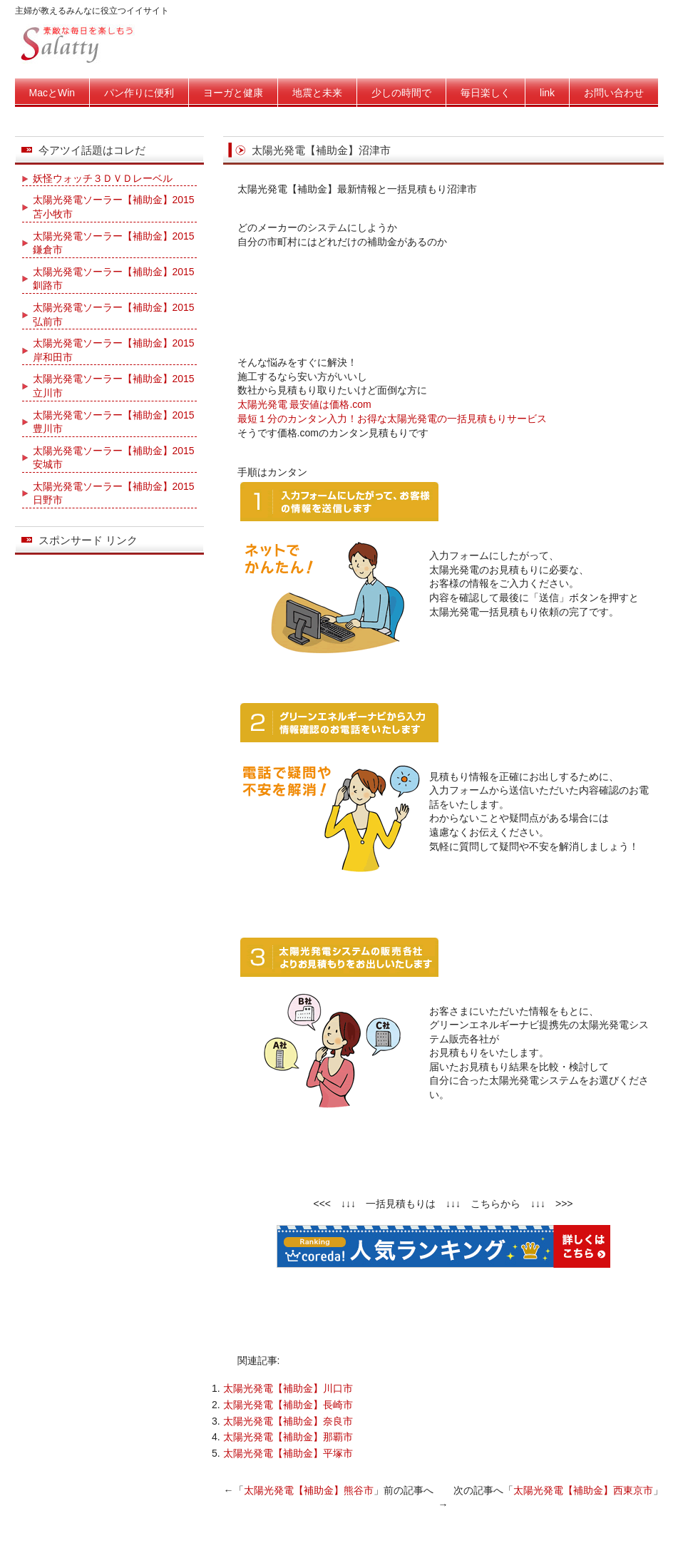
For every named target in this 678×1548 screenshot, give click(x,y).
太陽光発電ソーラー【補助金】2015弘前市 (114, 314)
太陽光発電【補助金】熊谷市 (309, 1490)
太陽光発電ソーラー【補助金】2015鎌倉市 (114, 243)
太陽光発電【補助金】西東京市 (583, 1490)
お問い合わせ (614, 92)
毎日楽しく (485, 92)
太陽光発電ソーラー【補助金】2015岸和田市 (114, 350)
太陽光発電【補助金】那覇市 (288, 1436)
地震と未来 (317, 92)
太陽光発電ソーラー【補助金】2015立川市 (114, 386)
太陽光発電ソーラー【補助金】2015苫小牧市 (114, 207)
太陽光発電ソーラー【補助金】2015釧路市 (114, 279)
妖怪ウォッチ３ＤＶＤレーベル (103, 178)
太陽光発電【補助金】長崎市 (288, 1404)
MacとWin (52, 92)
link (547, 92)
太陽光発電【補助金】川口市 (288, 1388)
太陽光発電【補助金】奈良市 (288, 1421)
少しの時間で (401, 92)
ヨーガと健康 (233, 92)
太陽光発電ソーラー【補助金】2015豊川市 (114, 422)
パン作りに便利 (139, 92)
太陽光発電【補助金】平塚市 (288, 1453)
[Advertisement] (443, 298)
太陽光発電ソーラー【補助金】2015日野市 (114, 493)
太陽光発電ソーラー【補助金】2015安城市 (114, 458)
